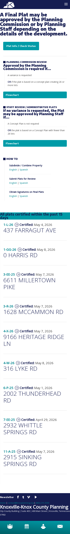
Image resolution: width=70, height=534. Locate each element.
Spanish (24, 169)
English (13, 169)
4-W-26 (8, 363)
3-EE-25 (9, 274)
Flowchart (12, 94)
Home (3, 502)
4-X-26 (8, 331)
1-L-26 (8, 224)
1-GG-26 (9, 249)
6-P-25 (8, 388)
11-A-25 (9, 451)
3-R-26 (8, 306)
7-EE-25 (9, 419)
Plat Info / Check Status (21, 46)
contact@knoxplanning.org (21, 502)
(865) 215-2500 (42, 502)
